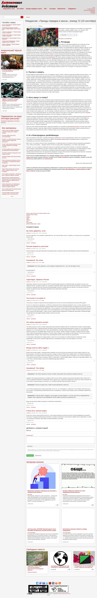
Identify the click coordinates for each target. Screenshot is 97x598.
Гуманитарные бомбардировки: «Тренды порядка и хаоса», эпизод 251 (10, 42)
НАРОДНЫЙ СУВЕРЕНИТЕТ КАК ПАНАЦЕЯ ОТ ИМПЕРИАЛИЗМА (60, 566)
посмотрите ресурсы (74, 126)
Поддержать (72, 8)
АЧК (46, 8)
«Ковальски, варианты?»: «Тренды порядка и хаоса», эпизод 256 (11, 32)
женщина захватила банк (63, 139)
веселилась (41, 47)
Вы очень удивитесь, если (35, 231)
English (38, 223)
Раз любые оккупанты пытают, (37, 322)
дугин (27, 221)
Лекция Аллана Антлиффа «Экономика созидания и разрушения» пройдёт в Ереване (10, 132)
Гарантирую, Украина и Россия (37, 279)
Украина (28, 217)
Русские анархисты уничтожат (37, 246)
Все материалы (9, 128)
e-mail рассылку (48, 158)
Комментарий (29, 435)
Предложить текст (9, 8)
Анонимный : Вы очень (34, 260)
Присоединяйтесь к (71, 169)
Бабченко (28, 219)
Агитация (52, 8)
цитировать (33, 242)
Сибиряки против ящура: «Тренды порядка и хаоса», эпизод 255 (11, 35)
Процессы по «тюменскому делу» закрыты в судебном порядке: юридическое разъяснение (11, 100)
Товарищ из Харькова (32, 572)
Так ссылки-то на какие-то (35, 298)
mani (43, 262)
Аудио (31, 213)
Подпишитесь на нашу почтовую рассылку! (11, 117)
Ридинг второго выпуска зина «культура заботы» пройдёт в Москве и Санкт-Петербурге (10, 170)
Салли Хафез (29, 222)
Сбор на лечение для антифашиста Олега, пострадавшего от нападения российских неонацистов (11, 161)
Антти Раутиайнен (31, 532)
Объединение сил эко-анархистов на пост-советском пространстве (83, 566)
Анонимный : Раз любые (35, 368)
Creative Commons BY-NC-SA (64, 593)
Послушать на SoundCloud (65, 38)
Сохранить (30, 455)
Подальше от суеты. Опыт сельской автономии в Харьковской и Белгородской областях (35, 568)
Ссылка (28, 233)
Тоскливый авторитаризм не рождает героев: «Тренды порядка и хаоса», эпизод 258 (11, 28)
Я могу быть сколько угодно (36, 411)
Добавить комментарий (31, 223)
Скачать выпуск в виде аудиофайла (68, 35)
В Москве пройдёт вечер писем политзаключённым (10, 70)
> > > (12, 196)
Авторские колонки (35, 462)
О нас (48, 594)
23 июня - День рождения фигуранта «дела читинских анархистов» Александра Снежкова (11, 145)
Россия (27, 215)
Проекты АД (36, 213)
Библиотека (62, 8)
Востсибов (29, 494)
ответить (28, 242)
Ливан (27, 218)
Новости (28, 17)
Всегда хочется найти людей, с (37, 348)
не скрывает (87, 112)
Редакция (40, 26)
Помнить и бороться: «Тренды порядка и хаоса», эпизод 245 (11, 45)
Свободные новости (35, 549)
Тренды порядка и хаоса (34, 8)
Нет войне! (20, 8)
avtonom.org (29, 158)
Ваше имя (28, 430)
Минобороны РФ (53, 57)
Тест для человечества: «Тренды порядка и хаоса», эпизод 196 (11, 25)
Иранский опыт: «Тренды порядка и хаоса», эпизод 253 (11, 39)
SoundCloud (65, 157)
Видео (36, 214)
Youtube (60, 157)
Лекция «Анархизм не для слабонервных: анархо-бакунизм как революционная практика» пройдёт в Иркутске (11, 185)
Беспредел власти (30, 214)
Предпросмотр (38, 455)
